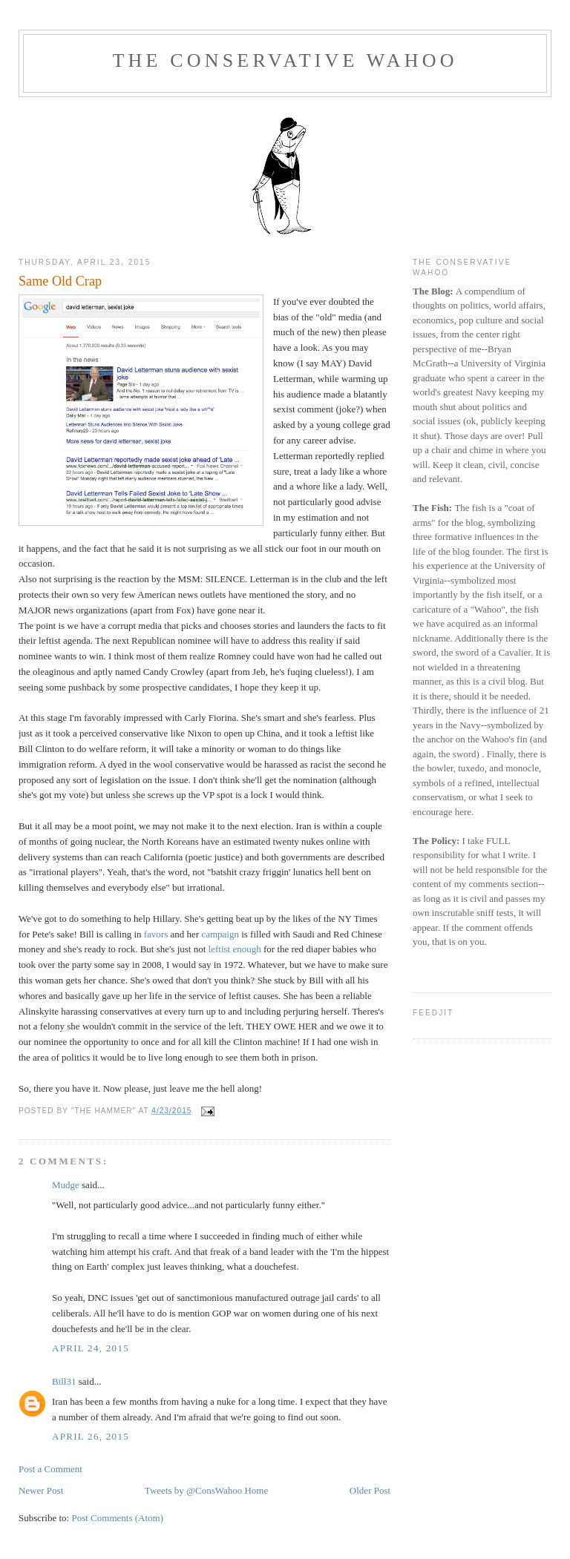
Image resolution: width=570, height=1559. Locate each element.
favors (156, 934)
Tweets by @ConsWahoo (193, 1490)
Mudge (65, 1184)
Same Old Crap (60, 281)
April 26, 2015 (90, 1436)
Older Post (370, 1490)
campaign (220, 934)
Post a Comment (50, 1468)
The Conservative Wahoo (284, 60)
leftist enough (235, 949)
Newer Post (41, 1490)
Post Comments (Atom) (117, 1517)
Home (256, 1490)
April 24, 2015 (90, 1348)
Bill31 (64, 1381)
